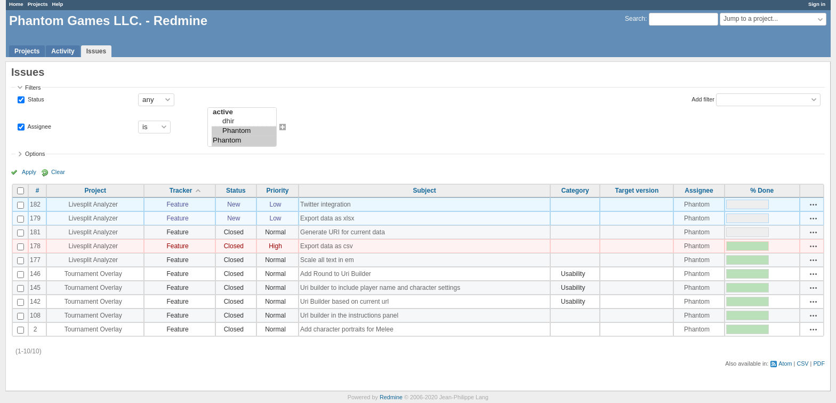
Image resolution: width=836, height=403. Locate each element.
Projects (38, 4)
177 (35, 260)
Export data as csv (326, 246)
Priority (277, 190)
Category (575, 190)
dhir (244, 122)
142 (35, 301)
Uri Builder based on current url (344, 301)
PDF (819, 363)
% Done (762, 190)
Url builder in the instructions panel (349, 315)
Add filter (703, 99)
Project (95, 190)
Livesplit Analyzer (93, 204)
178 (35, 246)
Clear (58, 172)
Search (635, 18)
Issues (96, 51)
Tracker (181, 190)
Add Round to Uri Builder (335, 274)
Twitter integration (325, 204)
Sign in (816, 4)
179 (35, 218)
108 (35, 315)
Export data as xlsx (327, 218)
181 (35, 232)
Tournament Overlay (93, 274)
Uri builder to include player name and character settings (380, 287)
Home (16, 4)
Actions (813, 204)
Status (35, 99)
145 (35, 287)
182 (35, 204)
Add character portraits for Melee (346, 329)
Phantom (244, 131)
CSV (802, 363)
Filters (33, 87)
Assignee (38, 126)
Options (35, 154)
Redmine (391, 397)
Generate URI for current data (342, 232)
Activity (62, 51)
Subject (424, 190)
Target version (636, 190)
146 (35, 274)
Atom (785, 363)
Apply (29, 172)
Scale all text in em (327, 260)
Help (57, 4)
